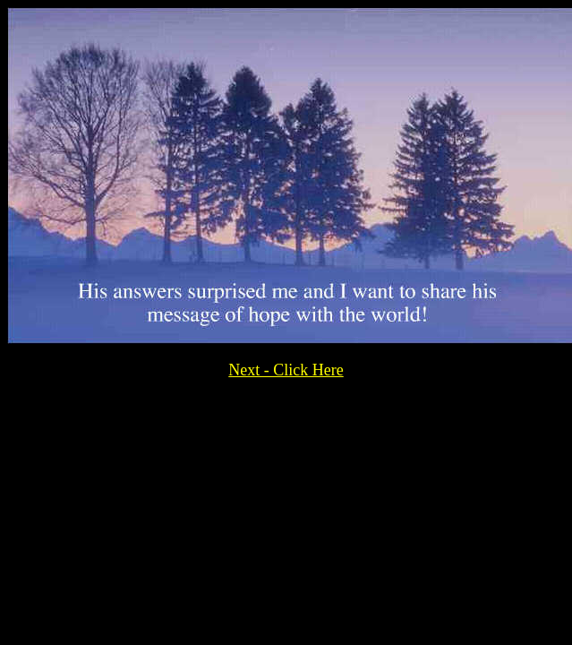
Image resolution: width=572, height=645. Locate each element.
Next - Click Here (285, 370)
